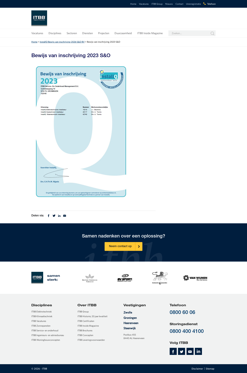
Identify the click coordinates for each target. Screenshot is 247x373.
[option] (89, 277)
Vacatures (144, 4)
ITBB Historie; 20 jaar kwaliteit (92, 316)
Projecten (103, 33)
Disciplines (55, 33)
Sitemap (210, 368)
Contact (179, 4)
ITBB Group (157, 4)
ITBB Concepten (85, 335)
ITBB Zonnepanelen (40, 325)
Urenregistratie (193, 4)
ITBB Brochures (85, 330)
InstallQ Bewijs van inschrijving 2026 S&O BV (62, 41)
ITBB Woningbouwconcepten (45, 340)
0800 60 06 (182, 312)
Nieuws (169, 4)
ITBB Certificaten (86, 321)
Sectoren (72, 33)
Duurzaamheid (123, 33)
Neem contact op (125, 246)
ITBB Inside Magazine (150, 33)
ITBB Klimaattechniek (41, 316)
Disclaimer (197, 368)
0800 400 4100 (187, 331)
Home (133, 4)
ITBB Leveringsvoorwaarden (91, 340)
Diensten (87, 33)
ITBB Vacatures (38, 321)
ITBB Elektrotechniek (41, 311)
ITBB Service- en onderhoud (44, 330)
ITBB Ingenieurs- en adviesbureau (47, 335)
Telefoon (211, 4)
